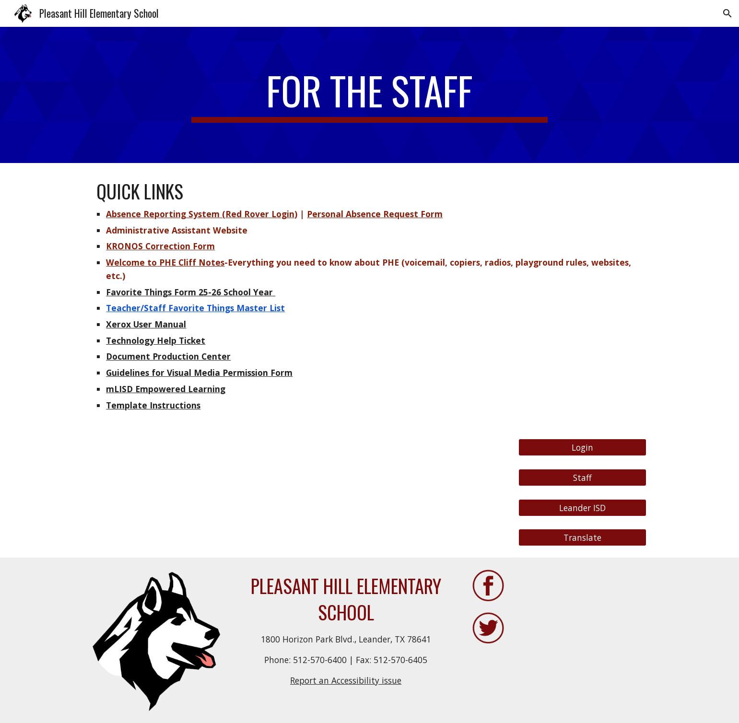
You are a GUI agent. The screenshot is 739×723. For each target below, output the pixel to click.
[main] (370, 95)
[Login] (582, 447)
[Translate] (582, 537)
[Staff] (582, 477)
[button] (727, 13)
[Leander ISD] (582, 507)
